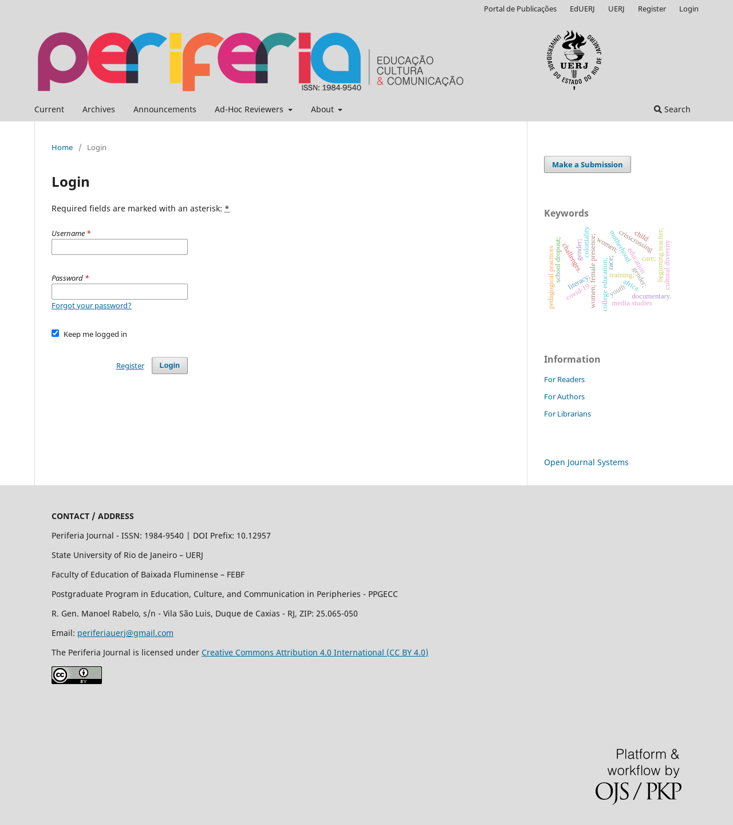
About (323, 109)
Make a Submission (587, 164)
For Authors (564, 396)
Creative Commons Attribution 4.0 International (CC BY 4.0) (315, 652)
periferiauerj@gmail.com (125, 632)
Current (49, 109)
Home (62, 147)
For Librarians (567, 413)
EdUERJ (582, 8)
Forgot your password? (92, 305)
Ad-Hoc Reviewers (250, 109)
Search (672, 109)
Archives (98, 109)
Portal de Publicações (520, 8)
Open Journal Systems (586, 462)
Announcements (164, 109)
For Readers (564, 379)
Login (689, 8)
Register (652, 8)
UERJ (616, 8)
